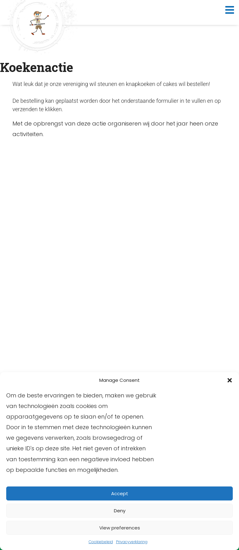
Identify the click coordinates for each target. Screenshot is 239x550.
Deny (119, 510)
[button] (230, 380)
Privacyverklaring (132, 541)
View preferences (119, 527)
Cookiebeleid (101, 541)
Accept (119, 493)
